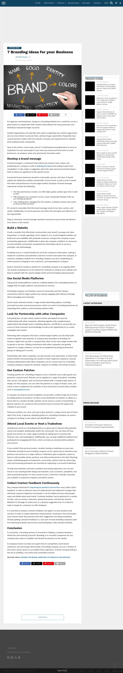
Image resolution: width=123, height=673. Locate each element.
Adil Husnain (23, 57)
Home (37, 3)
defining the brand (44, 166)
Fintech (60, 3)
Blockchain (73, 3)
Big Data (86, 3)
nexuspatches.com (22, 389)
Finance (97, 3)
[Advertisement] (61, 24)
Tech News (49, 3)
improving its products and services (45, 487)
